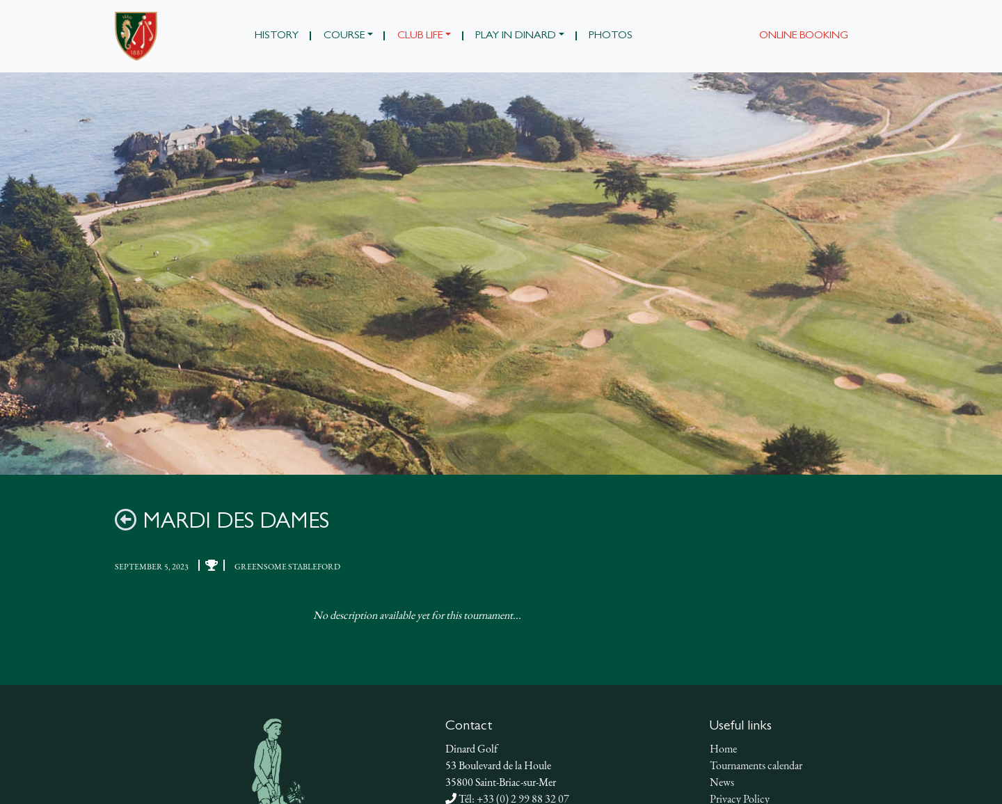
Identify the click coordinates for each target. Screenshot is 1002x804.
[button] (348, 36)
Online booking (803, 36)
